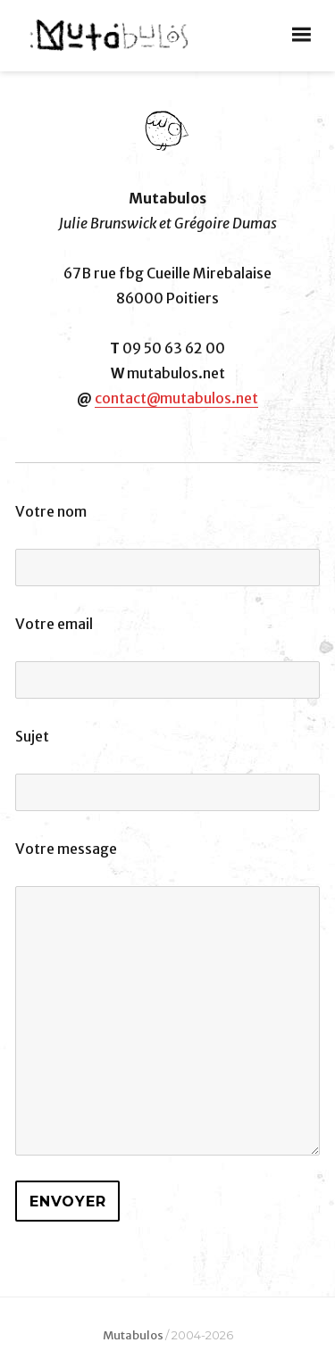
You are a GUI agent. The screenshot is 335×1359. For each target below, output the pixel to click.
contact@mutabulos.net (176, 398)
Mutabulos (133, 1335)
